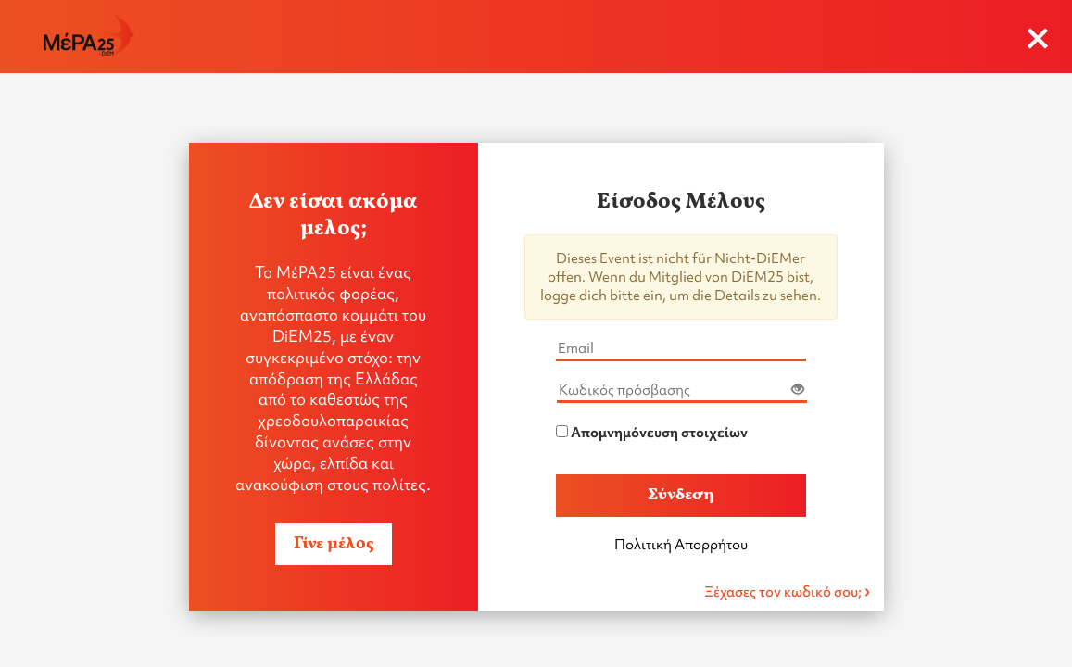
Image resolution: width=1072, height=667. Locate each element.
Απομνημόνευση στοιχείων (659, 432)
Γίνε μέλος (333, 544)
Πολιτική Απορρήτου (681, 544)
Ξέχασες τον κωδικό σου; (784, 592)
